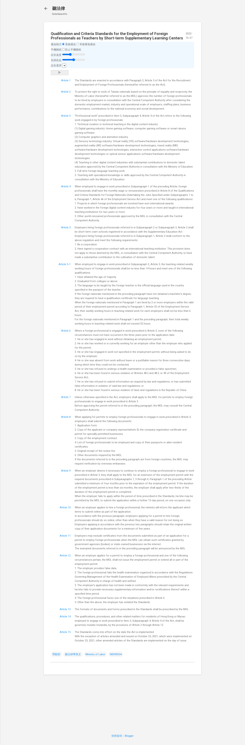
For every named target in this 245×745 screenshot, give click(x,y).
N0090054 (116, 654)
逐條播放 (70, 44)
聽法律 (58, 8)
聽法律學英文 (73, 654)
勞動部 (56, 654)
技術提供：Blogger (123, 735)
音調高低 (56, 60)
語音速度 (56, 55)
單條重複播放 (87, 44)
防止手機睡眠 (73, 49)
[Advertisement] (122, 702)
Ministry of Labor (95, 654)
